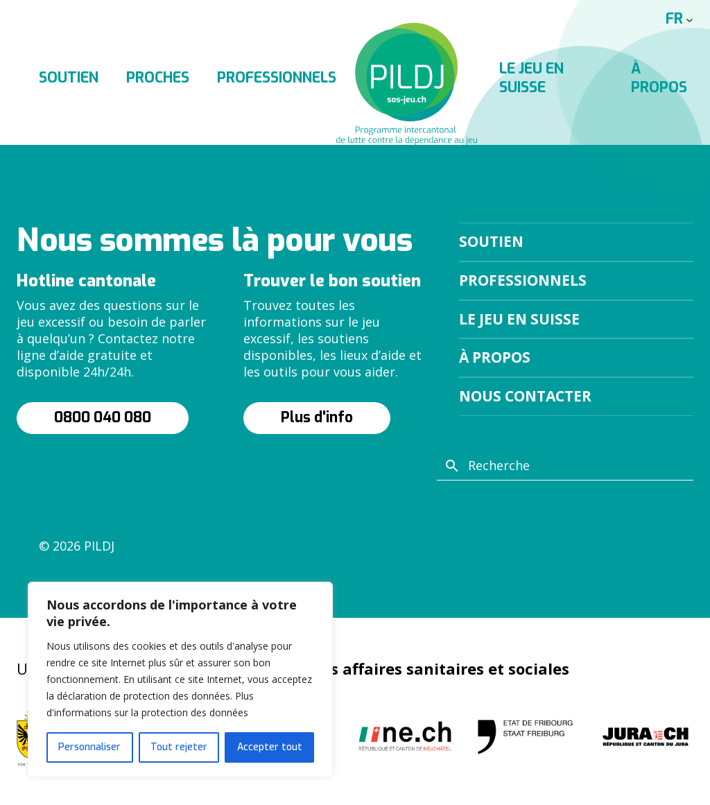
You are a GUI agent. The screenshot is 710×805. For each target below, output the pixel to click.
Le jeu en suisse (519, 319)
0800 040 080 (102, 417)
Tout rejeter (178, 747)
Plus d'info (317, 417)
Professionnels (276, 77)
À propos (494, 357)
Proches (157, 77)
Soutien (68, 77)
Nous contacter (525, 396)
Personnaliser (89, 747)
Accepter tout (269, 747)
